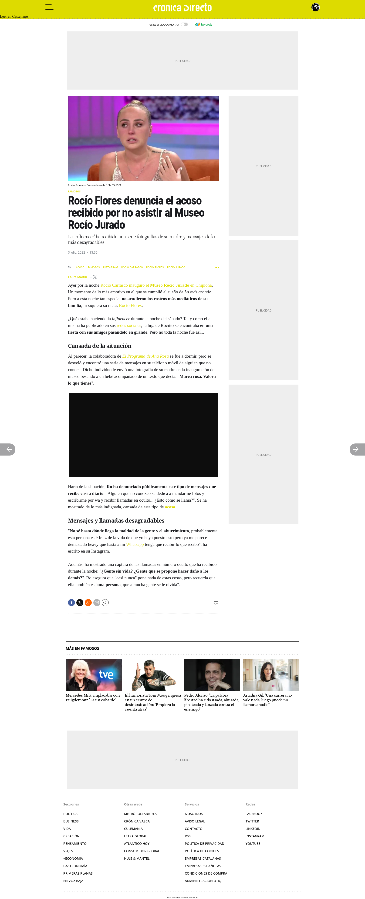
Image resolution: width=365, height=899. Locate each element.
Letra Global (135, 836)
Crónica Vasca (137, 821)
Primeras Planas (78, 873)
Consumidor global (142, 851)
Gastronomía (75, 866)
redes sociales (129, 325)
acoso (170, 506)
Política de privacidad (204, 843)
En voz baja (73, 881)
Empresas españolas (203, 866)
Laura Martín (78, 277)
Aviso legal (195, 821)
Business (71, 821)
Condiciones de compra (206, 873)
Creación (71, 836)
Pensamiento (75, 843)
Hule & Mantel (136, 858)
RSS (188, 836)
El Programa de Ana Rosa (145, 356)
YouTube (253, 843)
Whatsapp (135, 544)
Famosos (74, 191)
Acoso (80, 267)
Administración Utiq (203, 881)
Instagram (110, 267)
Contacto (194, 828)
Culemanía (133, 828)
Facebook (254, 814)
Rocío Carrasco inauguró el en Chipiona (156, 285)
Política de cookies (202, 851)
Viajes (68, 851)
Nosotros (194, 814)
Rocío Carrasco (132, 267)
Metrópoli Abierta (140, 814)
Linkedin (253, 828)
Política (70, 814)
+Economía (73, 858)
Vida (67, 828)
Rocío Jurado (176, 267)
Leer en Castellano (14, 16)
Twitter (252, 821)
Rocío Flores (155, 267)
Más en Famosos (82, 648)
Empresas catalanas (203, 858)
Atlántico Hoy (136, 843)
